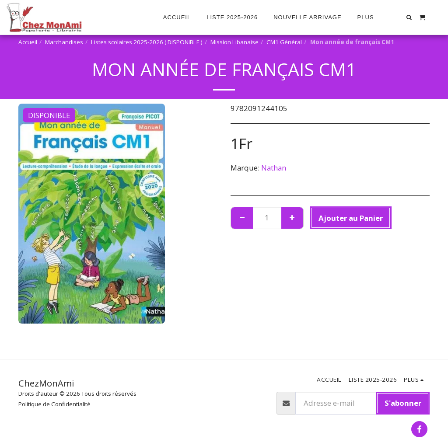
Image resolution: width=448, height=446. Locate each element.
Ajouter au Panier (350, 218)
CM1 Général (284, 42)
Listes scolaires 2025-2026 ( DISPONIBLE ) (147, 42)
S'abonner (403, 403)
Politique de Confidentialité (54, 404)
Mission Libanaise (234, 42)
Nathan (273, 168)
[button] (409, 17)
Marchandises (64, 42)
